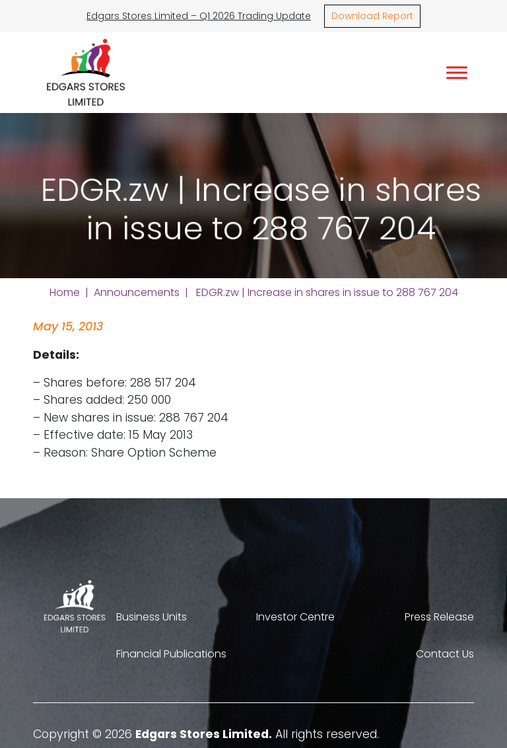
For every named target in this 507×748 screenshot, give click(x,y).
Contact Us (445, 653)
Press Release (439, 616)
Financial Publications (171, 653)
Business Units (151, 616)
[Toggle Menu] (456, 72)
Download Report (372, 15)
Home (65, 292)
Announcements (137, 292)
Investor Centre (295, 616)
